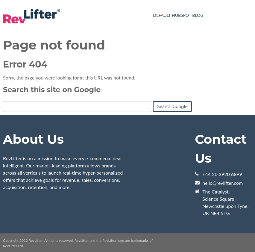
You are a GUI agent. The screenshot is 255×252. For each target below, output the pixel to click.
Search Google (172, 106)
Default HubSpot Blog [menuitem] (178, 15)
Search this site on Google (52, 89)
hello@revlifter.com (222, 183)
